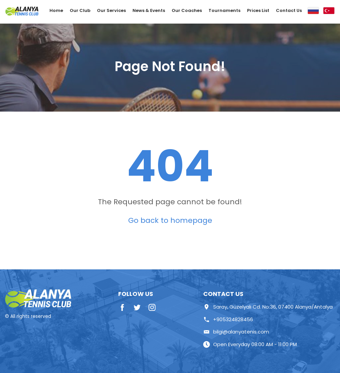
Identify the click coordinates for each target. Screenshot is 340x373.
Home (56, 10)
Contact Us (289, 10)
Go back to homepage (170, 220)
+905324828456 (228, 319)
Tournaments (224, 10)
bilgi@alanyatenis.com (236, 331)
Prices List (258, 10)
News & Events (148, 10)
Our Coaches (187, 10)
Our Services (111, 10)
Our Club (80, 10)
